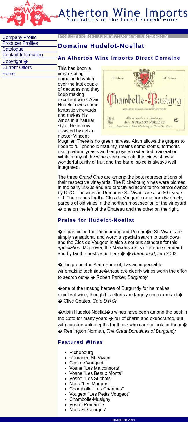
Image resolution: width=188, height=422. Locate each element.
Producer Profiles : (77, 36)
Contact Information (22, 54)
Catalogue (12, 49)
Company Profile (19, 37)
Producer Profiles (19, 43)
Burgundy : (108, 36)
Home (8, 73)
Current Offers (17, 67)
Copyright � (14, 61)
